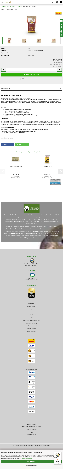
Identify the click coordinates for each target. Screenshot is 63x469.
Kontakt (31, 314)
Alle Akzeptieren (31, 461)
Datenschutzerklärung (27, 458)
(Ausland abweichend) (38, 50)
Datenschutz (31, 445)
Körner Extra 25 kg (47, 166)
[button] (3, 70)
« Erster (4, 6)
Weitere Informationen (31, 465)
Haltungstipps (31, 309)
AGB (31, 317)
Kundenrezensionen (7, 138)
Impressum (31, 311)
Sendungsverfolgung (31, 306)
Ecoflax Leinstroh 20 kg (16, 166)
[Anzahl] (31, 69)
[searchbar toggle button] (53, 2)
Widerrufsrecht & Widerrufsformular (31, 320)
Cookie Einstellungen (31, 331)
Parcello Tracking (31, 328)
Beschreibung (5, 88)
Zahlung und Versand (31, 326)
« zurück (9, 6)
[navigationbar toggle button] (61, 2)
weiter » (14, 6)
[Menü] (60, 453)
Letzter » (20, 6)
